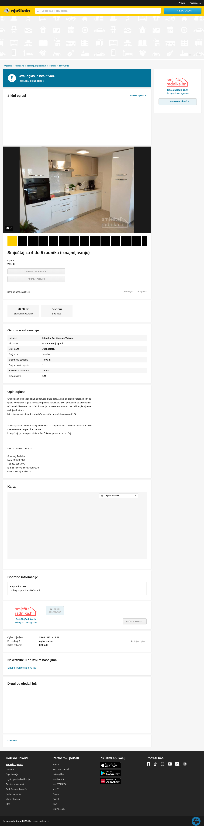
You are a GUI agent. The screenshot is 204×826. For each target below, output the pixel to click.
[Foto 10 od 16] (105, 241)
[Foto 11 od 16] (115, 241)
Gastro (56, 794)
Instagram (162, 764)
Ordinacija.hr (59, 809)
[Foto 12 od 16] (126, 241)
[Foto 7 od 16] (74, 241)
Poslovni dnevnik (61, 769)
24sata (56, 764)
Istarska (52, 66)
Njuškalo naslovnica (17, 11)
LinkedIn (177, 764)
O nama (10, 769)
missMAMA (58, 779)
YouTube (170, 764)
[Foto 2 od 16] (22, 241)
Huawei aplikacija (110, 781)
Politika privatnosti (15, 784)
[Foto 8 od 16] (84, 241)
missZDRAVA (59, 784)
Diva (55, 804)
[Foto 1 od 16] (12, 241)
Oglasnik (8, 66)
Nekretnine (19, 66)
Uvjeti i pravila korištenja (18, 779)
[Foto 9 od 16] (95, 241)
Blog (8, 804)
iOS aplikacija (110, 765)
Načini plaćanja (13, 794)
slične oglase (37, 81)
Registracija (195, 3)
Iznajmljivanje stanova (36, 66)
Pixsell (56, 799)
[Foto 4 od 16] (43, 241)
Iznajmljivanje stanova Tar (22, 667)
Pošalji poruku (36, 279)
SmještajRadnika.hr (26, 619)
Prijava (182, 3)
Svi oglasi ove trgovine (26, 622)
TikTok (155, 764)
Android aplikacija (110, 773)
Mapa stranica (13, 799)
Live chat (196, 821)
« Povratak (12, 741)
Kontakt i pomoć (14, 764)
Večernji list (58, 774)
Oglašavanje (12, 774)
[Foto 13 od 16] (136, 241)
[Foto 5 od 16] (53, 241)
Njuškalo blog (185, 764)
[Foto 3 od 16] (33, 241)
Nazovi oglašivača (36, 271)
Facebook (148, 764)
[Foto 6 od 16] (64, 241)
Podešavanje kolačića (16, 789)
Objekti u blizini (112, 496)
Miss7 (56, 789)
